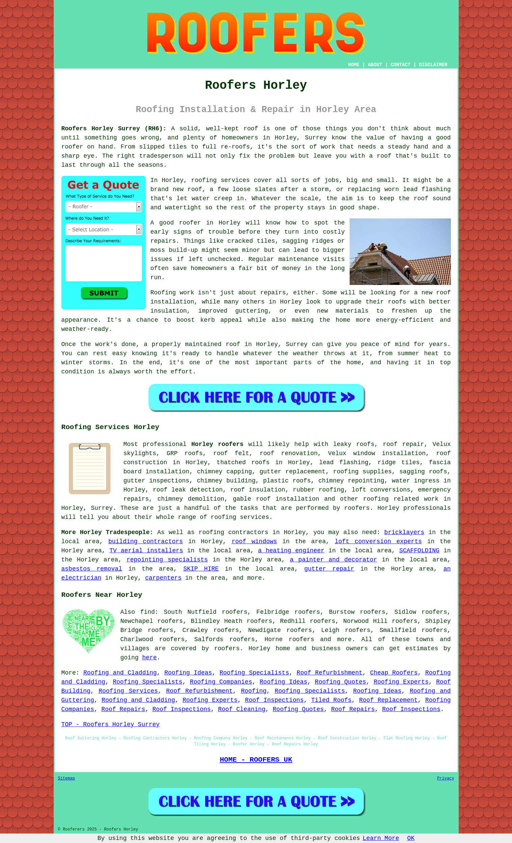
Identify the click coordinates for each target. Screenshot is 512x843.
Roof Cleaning (241, 709)
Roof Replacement (388, 700)
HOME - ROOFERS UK (256, 760)
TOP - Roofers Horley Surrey (110, 724)
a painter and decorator (333, 559)
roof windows (254, 541)
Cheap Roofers (393, 672)
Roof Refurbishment (329, 672)
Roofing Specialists (254, 672)
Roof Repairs (123, 709)
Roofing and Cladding (120, 672)
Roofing (254, 691)
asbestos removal (91, 568)
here (149, 657)
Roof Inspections (274, 700)
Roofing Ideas (188, 672)
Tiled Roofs (331, 700)
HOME (353, 65)
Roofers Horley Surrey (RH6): (114, 128)
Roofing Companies (221, 682)
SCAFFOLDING (419, 550)
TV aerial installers (146, 550)
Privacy (445, 778)
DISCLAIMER (433, 65)
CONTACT (400, 65)
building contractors (145, 541)
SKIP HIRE (201, 568)
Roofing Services (128, 691)
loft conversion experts (378, 541)
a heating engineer (291, 550)
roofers (301, 639)
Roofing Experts (401, 682)
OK (411, 838)
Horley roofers (217, 444)
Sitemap (66, 778)
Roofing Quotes (340, 682)
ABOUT (375, 65)
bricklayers (404, 532)
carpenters (163, 578)
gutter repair (329, 568)
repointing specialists (167, 559)
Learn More (381, 838)
